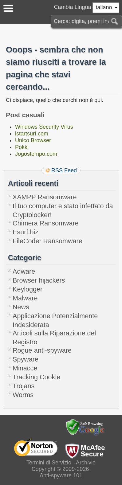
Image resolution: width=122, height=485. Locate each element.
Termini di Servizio (48, 463)
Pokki (22, 147)
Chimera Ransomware (46, 223)
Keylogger (27, 289)
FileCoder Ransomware (47, 241)
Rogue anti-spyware (42, 350)
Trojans (23, 386)
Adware (24, 271)
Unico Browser (33, 140)
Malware (25, 298)
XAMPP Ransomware (45, 197)
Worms (23, 395)
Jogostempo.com (36, 154)
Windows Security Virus (44, 127)
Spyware (25, 359)
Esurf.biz (25, 232)
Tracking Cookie (36, 377)
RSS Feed (64, 170)
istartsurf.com (31, 134)
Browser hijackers (39, 280)
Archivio (86, 463)
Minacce (25, 368)
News (21, 307)
